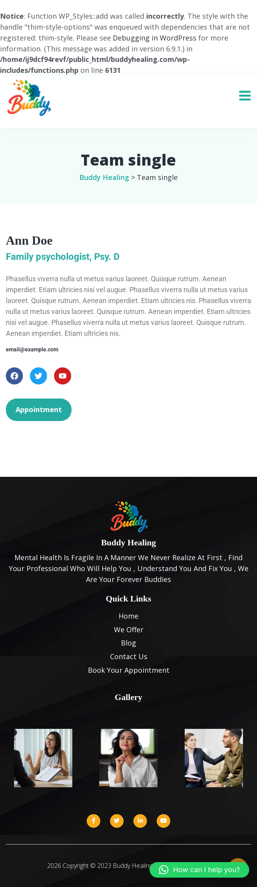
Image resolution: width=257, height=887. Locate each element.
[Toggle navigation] (248, 93)
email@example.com (32, 349)
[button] (199, 870)
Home (128, 616)
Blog (128, 642)
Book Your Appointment (129, 670)
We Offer (128, 629)
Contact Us (128, 656)
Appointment (39, 409)
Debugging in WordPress (154, 37)
